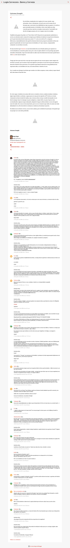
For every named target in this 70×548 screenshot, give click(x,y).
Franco (15, 474)
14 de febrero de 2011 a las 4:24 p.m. (22, 404)
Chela (15, 157)
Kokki (15, 452)
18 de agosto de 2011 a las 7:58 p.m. (22, 432)
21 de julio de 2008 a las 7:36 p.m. (21, 207)
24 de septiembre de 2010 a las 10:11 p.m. (23, 374)
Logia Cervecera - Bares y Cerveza (19, 2)
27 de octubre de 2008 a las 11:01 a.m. (22, 336)
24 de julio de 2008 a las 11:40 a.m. (21, 252)
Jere (15, 388)
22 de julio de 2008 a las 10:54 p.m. (21, 239)
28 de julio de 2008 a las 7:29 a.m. (21, 276)
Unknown (16, 280)
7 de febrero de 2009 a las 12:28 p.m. (22, 347)
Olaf (15, 499)
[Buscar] (36, 2)
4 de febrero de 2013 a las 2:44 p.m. (21, 479)
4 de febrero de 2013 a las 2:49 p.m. (21, 487)
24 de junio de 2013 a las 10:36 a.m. (21, 513)
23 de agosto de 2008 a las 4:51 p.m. (22, 308)
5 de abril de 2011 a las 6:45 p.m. (21, 413)
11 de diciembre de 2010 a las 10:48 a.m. (23, 384)
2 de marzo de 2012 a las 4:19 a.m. (21, 448)
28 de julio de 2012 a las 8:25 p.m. (21, 460)
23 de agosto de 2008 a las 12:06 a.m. (22, 295)
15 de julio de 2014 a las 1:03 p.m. (21, 521)
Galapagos (16, 233)
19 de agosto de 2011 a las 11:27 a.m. (22, 441)
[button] (11, 17)
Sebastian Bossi (17, 416)
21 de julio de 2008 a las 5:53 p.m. (21, 194)
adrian (15, 366)
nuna (15, 197)
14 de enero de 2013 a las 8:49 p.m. (21, 471)
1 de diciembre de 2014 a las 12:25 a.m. (22, 529)
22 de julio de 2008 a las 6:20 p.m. (21, 230)
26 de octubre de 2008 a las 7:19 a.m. (22, 322)
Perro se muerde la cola (19, 491)
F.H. (14, 408)
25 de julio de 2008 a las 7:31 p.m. (21, 266)
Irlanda (22, 146)
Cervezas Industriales (15, 146)
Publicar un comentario (15, 539)
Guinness (23, 48)
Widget (15, 304)
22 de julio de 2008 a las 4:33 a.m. (21, 219)
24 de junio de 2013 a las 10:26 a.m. (21, 505)
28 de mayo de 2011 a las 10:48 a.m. (22, 423)
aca (14, 54)
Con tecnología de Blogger (35, 546)
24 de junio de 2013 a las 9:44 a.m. (21, 496)
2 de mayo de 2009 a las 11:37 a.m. (21, 362)
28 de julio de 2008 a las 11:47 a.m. (21, 285)
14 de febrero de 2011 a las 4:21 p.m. (22, 397)
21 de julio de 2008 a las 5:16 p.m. (21, 181)
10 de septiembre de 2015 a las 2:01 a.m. (23, 536)
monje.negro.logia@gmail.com (17, 142)
